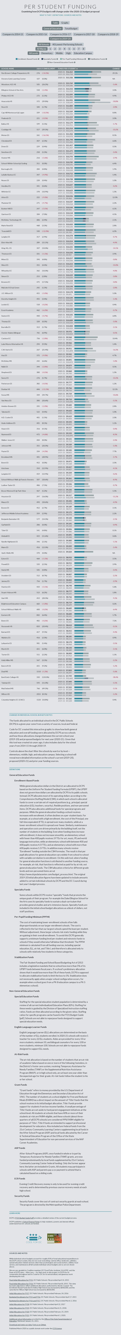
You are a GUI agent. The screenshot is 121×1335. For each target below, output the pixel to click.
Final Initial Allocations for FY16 (21, 1284)
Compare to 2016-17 (60, 34)
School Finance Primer (31, 1222)
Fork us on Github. (39, 1325)
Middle (59, 53)
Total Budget (71, 28)
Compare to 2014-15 (13, 34)
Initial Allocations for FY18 (19, 1304)
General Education (52, 28)
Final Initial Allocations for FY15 (21, 1280)
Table (55, 22)
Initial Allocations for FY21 (19, 1315)
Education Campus (83, 53)
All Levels (33, 53)
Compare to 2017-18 (84, 34)
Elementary (46, 53)
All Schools (44, 44)
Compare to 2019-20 (60, 38)
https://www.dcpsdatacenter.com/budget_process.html (46, 874)
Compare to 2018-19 (108, 34)
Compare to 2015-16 (37, 34)
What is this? (45, 15)
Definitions (58, 15)
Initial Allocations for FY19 (19, 1308)
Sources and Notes (72, 15)
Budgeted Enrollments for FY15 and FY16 (24, 1297)
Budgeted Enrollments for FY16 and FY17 (24, 1301)
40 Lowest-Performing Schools (67, 44)
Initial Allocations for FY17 (19, 1293)
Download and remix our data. (20, 1325)
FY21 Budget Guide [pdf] (24, 1218)
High (68, 53)
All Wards (41, 48)
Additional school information (20, 1319)
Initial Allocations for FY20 (19, 1312)
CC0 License (57, 1328)
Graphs (64, 22)
